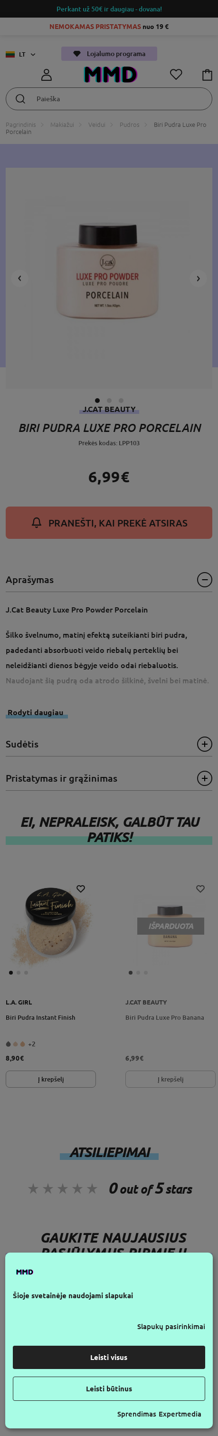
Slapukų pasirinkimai (171, 1326)
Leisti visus (108, 1357)
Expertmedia (180, 1414)
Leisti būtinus (109, 1389)
